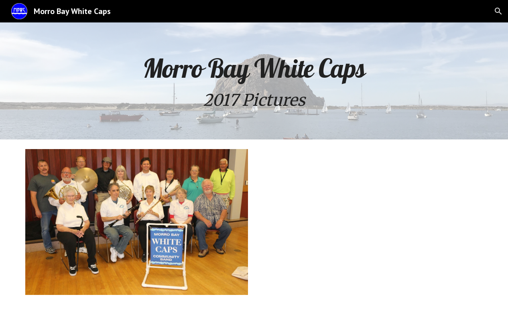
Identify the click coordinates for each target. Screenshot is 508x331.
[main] (254, 81)
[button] (498, 11)
